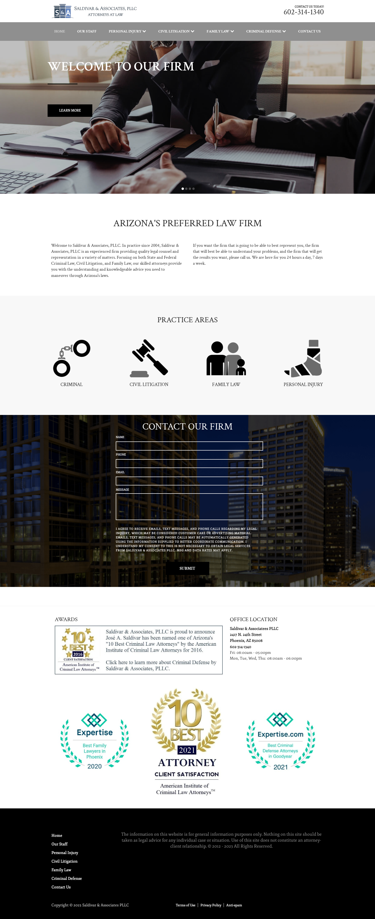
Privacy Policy (210, 905)
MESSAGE (122, 490)
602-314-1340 (304, 12)
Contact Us (309, 31)
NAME (120, 437)
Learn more (70, 110)
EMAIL (120, 472)
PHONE (121, 455)
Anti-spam (234, 905)
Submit (187, 568)
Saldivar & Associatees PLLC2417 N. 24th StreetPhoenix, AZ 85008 (254, 634)
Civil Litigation (174, 31)
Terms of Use (185, 905)
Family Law (218, 31)
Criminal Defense (263, 31)
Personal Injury (125, 31)
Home (59, 31)
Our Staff (87, 31)
